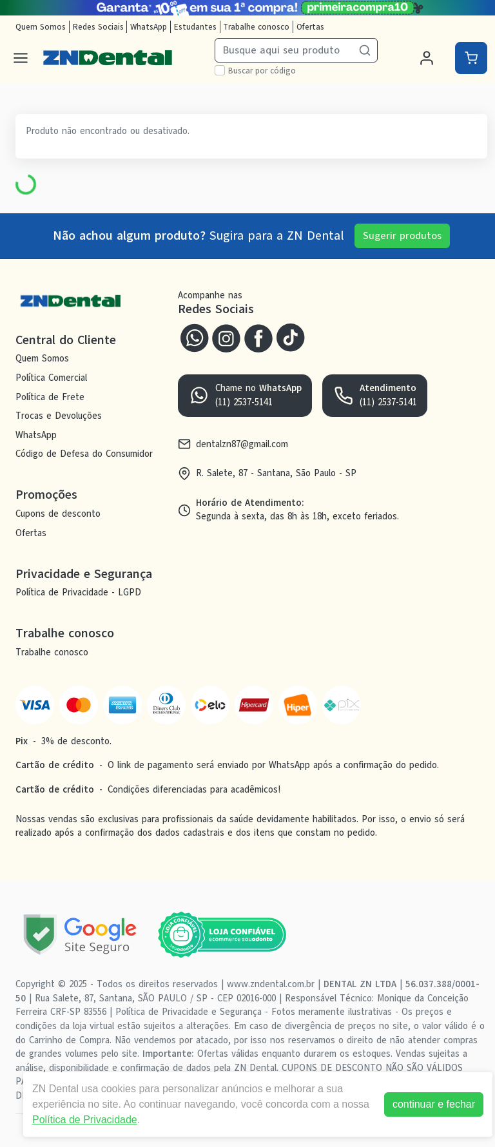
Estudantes (195, 26)
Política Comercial (51, 377)
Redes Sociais (98, 26)
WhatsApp (148, 26)
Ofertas (310, 26)
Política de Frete (49, 396)
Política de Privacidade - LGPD (78, 592)
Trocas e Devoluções (58, 415)
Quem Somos (40, 26)
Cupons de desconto (58, 513)
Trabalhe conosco (256, 26)
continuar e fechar (434, 1104)
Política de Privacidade (84, 1119)
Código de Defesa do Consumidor (84, 454)
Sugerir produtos (402, 236)
